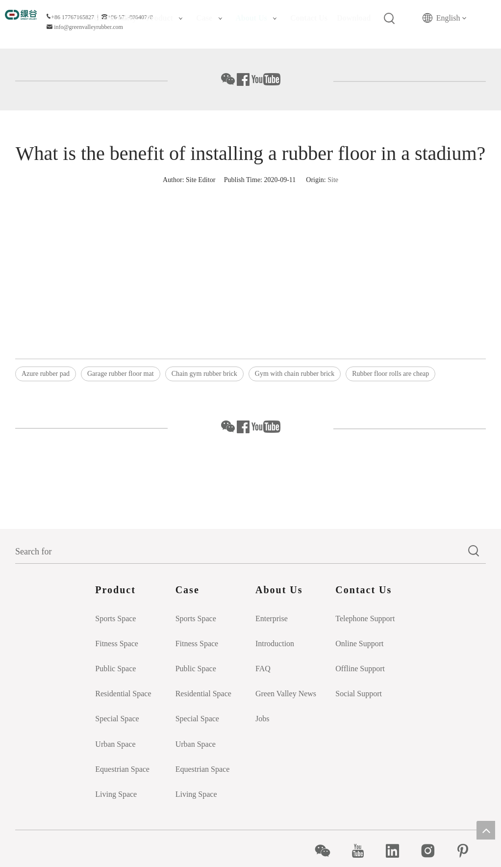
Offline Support (360, 668)
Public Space (115, 668)
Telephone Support (365, 618)
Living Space (116, 794)
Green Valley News (285, 693)
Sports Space (115, 618)
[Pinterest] (467, 851)
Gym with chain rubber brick (295, 373)
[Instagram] (433, 851)
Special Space (117, 718)
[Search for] (238, 551)
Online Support (359, 643)
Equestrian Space (122, 769)
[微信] (327, 851)
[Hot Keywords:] (390, 18)
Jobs (262, 718)
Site (332, 180)
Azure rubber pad (46, 373)
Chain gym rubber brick (204, 373)
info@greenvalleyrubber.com (88, 27)
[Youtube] (363, 851)
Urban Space (115, 744)
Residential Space (123, 693)
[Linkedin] (397, 851)
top (485, 830)
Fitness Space (116, 643)
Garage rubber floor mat (120, 373)
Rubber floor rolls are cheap (390, 373)
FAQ (263, 668)
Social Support (358, 693)
